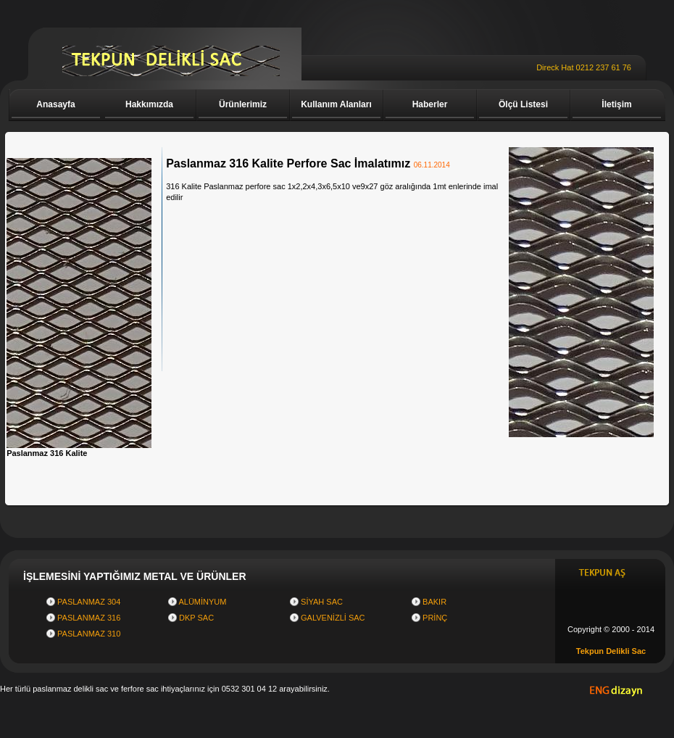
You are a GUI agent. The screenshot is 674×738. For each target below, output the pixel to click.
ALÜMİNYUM (202, 601)
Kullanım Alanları (336, 104)
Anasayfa (55, 104)
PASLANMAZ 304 (88, 601)
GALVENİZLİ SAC (333, 617)
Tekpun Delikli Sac (611, 651)
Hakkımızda (149, 104)
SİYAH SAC (322, 601)
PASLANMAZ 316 (88, 617)
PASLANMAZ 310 (88, 633)
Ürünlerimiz (243, 104)
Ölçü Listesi (523, 104)
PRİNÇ (435, 617)
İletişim (616, 104)
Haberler (430, 104)
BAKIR (434, 601)
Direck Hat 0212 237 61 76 (583, 67)
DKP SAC (196, 617)
